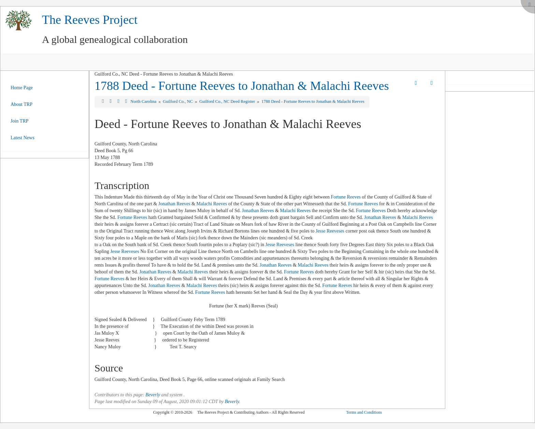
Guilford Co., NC (178, 101)
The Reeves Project (90, 20)
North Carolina (143, 101)
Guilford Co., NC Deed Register (227, 101)
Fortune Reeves (346, 197)
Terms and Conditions (364, 412)
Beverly (152, 394)
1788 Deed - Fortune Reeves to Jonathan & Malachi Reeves (242, 86)
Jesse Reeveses (330, 231)
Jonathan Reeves (174, 203)
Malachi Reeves (212, 203)
